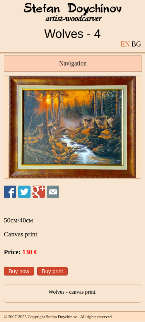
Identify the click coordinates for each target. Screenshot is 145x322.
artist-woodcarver (73, 18)
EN (125, 44)
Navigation (73, 63)
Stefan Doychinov (73, 9)
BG (136, 44)
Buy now (19, 271)
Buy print (52, 271)
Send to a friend (53, 192)
